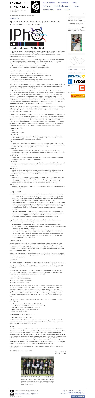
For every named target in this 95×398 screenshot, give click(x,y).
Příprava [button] (47, 6)
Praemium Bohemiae (80, 393)
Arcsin (20, 396)
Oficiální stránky (14, 18)
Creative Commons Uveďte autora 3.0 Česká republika (26, 393)
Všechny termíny (76, 31)
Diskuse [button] (77, 6)
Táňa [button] (75, 3)
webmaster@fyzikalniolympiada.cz (22, 394)
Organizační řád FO (76, 390)
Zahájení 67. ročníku (72, 69)
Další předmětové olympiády (67, 393)
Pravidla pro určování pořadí (74, 392)
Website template (13, 396)
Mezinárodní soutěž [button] (62, 6)
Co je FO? (68, 390)
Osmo (67, 10)
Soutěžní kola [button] (49, 3)
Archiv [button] (59, 10)
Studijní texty (64, 3)
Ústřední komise (48, 10)
